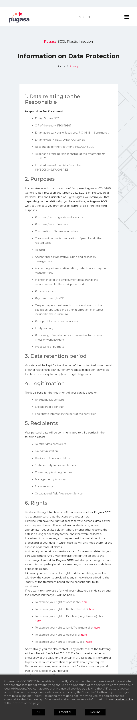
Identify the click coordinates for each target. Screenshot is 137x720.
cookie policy (124, 699)
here (85, 602)
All (38, 712)
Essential (65, 712)
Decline (95, 712)
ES (79, 17)
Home (61, 66)
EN (88, 17)
